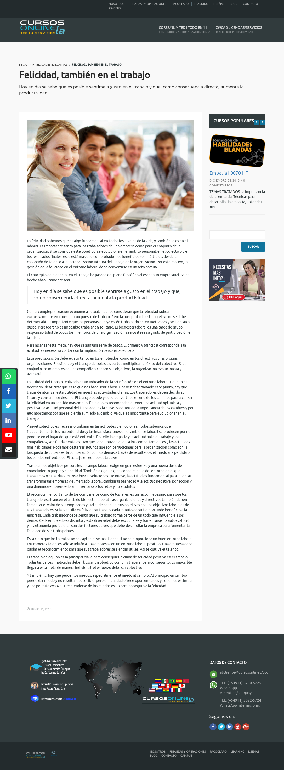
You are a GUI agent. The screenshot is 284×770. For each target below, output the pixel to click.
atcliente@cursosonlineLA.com (245, 672)
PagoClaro (180, 4)
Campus (115, 8)
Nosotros (116, 4)
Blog (233, 4)
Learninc (201, 4)
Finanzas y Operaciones (148, 4)
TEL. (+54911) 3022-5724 (240, 700)
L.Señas (218, 4)
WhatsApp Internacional (240, 705)
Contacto (250, 4)
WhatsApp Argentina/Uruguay (236, 690)
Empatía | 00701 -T (228, 173)
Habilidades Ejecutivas (49, 64)
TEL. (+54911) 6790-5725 (240, 683)
